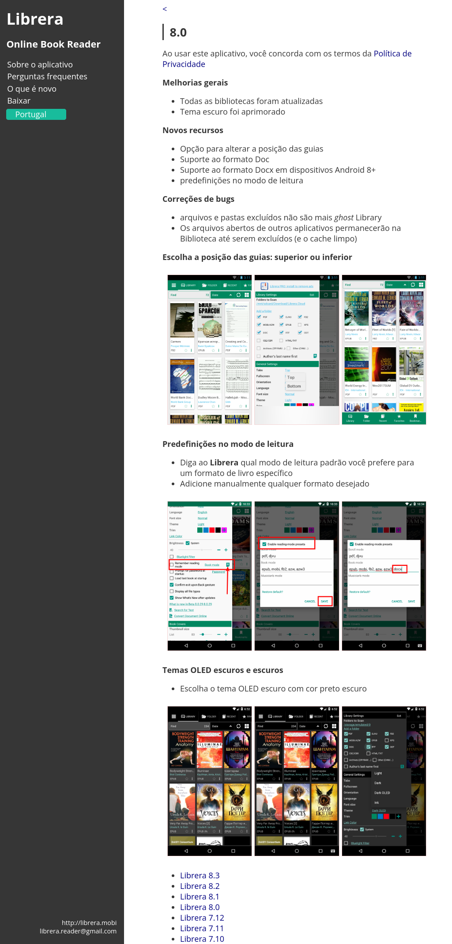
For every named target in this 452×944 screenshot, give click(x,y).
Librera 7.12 (202, 917)
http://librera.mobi (89, 922)
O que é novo (31, 88)
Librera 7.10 (202, 938)
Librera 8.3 (200, 875)
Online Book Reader (53, 43)
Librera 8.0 (200, 907)
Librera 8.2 (200, 886)
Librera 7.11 (202, 928)
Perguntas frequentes (47, 76)
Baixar (18, 100)
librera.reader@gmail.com (78, 931)
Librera (35, 19)
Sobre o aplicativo (40, 64)
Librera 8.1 (200, 896)
